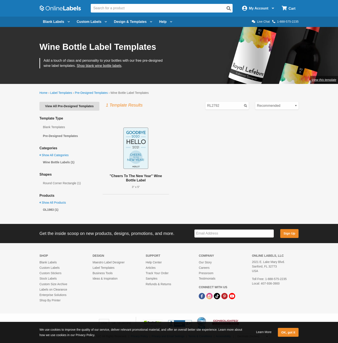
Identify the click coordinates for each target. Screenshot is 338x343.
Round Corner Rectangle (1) (62, 183)
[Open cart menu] (289, 8)
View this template (324, 80)
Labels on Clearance (53, 289)
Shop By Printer (50, 300)
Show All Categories (54, 155)
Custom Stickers (50, 273)
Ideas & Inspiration (104, 278)
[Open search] (229, 8)
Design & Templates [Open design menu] (133, 22)
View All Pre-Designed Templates (69, 106)
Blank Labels (48, 262)
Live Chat (261, 21)
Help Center (154, 262)
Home (43, 92)
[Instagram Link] (209, 295)
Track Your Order (157, 273)
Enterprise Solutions (52, 295)
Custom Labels (49, 267)
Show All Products (52, 202)
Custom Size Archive (53, 284)
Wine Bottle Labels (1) (58, 162)
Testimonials (207, 278)
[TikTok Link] (217, 295)
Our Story (205, 262)
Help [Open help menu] (165, 22)
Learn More (264, 332)
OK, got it (288, 332)
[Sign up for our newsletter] (234, 234)
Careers (204, 267)
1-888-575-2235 (285, 21)
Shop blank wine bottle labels (99, 66)
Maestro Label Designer (108, 262)
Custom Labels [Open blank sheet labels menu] (92, 22)
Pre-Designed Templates (91, 92)
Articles (151, 267)
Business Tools (102, 273)
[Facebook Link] (202, 295)
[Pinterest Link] (224, 295)
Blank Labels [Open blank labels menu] (56, 22)
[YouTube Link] (232, 295)
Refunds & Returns (158, 284)
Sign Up (289, 233)
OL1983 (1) (50, 209)
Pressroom (206, 273)
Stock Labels (48, 278)
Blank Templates (54, 127)
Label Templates (61, 92)
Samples (151, 278)
